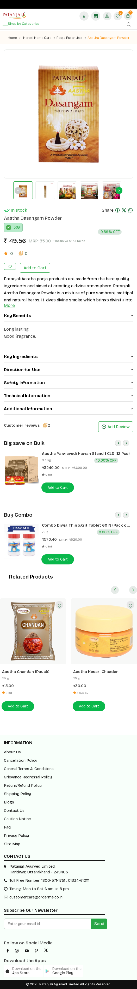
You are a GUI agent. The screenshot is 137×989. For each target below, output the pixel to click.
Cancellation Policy (20, 760)
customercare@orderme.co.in (36, 897)
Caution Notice (17, 819)
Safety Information (68, 382)
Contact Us (14, 810)
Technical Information (68, 395)
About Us (12, 752)
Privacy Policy (16, 835)
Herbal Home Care (39, 38)
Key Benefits (68, 315)
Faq (7, 827)
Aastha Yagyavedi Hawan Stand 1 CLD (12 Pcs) (86, 453)
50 (16, 227)
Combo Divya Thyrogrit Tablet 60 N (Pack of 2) (85, 525)
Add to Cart (35, 267)
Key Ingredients (68, 356)
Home (14, 38)
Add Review (116, 426)
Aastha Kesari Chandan (96, 671)
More (9, 305)
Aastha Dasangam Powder (108, 38)
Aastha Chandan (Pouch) (25, 671)
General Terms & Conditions (29, 768)
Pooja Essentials (71, 38)
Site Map (12, 844)
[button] (23, 971)
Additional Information (68, 409)
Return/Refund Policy (23, 785)
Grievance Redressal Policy (28, 777)
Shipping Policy (17, 793)
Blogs (9, 802)
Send (99, 923)
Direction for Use (68, 369)
